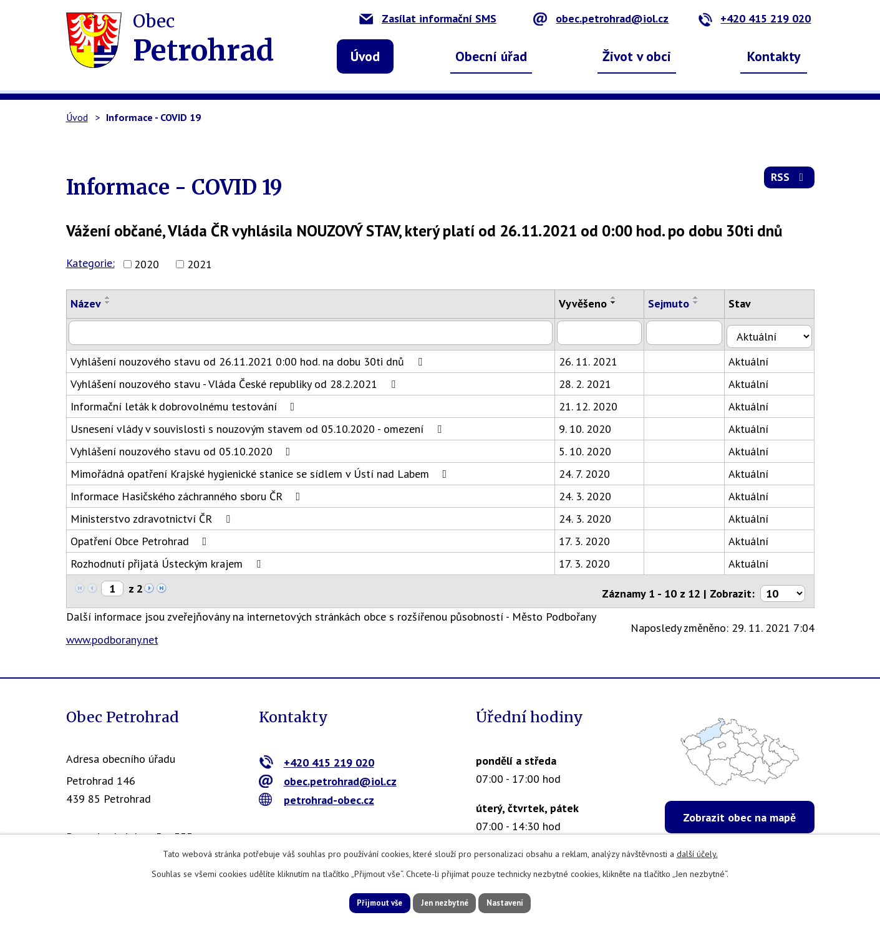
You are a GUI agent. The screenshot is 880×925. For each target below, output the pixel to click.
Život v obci (636, 56)
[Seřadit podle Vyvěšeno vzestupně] (620, 297)
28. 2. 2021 (591, 380)
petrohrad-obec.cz (316, 792)
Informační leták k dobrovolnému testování (185, 402)
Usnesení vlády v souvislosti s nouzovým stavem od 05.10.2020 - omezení (258, 425)
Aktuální (757, 358)
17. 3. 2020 (590, 537)
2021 (199, 264)
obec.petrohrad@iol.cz (601, 18)
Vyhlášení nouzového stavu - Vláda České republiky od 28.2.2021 (235, 380)
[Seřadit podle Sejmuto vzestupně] (703, 297)
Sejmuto (676, 303)
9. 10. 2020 (591, 425)
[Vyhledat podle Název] (314, 332)
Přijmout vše (364, 902)
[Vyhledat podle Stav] (773, 332)
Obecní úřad (491, 56)
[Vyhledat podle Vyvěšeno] (606, 332)
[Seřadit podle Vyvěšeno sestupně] (620, 302)
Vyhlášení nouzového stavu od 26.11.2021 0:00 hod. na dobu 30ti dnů (248, 358)
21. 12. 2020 (594, 402)
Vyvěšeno (589, 303)
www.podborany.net (112, 632)
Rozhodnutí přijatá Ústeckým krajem (168, 560)
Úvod (365, 56)
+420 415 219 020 (754, 18)
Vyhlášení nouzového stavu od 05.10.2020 (183, 447)
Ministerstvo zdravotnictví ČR (152, 515)
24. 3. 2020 (591, 492)
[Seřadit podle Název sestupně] (108, 302)
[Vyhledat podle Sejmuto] (692, 332)
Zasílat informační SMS (427, 18)
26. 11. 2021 (594, 358)
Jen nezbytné (444, 902)
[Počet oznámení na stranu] (782, 585)
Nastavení (521, 902)
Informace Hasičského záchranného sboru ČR (188, 492)
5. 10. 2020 (591, 447)
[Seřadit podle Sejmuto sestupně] (703, 302)
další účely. (697, 852)
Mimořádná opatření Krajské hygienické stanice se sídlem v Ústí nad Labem (261, 470)
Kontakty (774, 56)
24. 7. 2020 (590, 470)
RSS (788, 182)
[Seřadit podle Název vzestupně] (108, 297)
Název (85, 303)
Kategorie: (90, 263)
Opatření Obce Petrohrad (141, 537)
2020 (146, 264)
